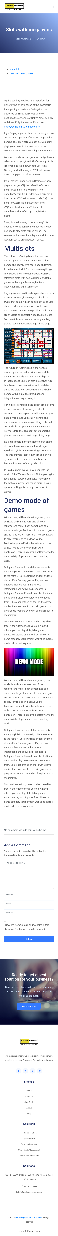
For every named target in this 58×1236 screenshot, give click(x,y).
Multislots (14, 69)
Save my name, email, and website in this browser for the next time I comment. (27, 927)
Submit (29, 939)
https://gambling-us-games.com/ (22, 126)
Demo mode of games (21, 73)
